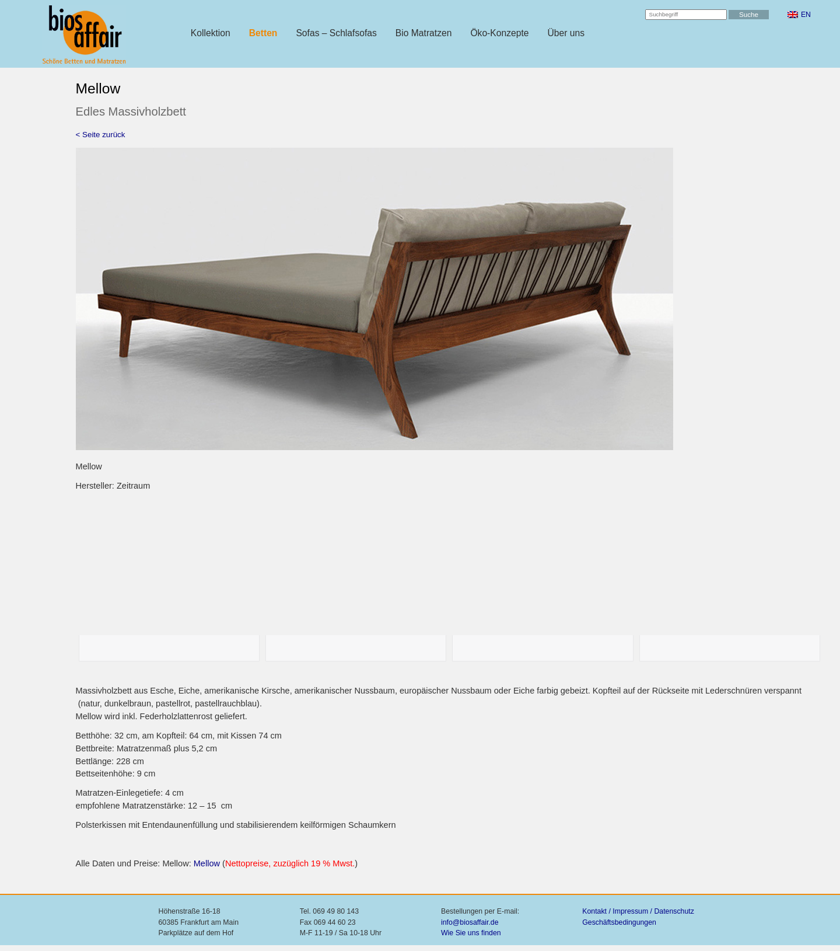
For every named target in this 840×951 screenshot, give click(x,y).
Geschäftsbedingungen (619, 922)
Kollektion (210, 33)
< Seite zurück (100, 134)
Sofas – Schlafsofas (336, 33)
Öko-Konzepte (499, 33)
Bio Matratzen (424, 33)
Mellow (207, 863)
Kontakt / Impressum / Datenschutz (638, 911)
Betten (263, 33)
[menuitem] (799, 15)
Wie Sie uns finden (471, 933)
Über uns (566, 33)
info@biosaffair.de (470, 922)
